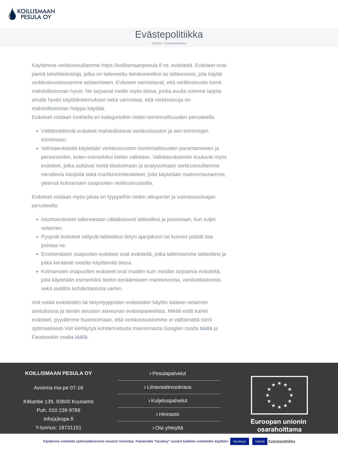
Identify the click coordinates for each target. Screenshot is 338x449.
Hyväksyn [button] (239, 441)
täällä (81, 337)
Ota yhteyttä (169, 428)
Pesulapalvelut (169, 373)
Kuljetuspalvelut (169, 401)
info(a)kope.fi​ (58, 419)
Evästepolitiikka (281, 441)
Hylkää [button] (260, 441)
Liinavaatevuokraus (169, 387)
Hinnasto (169, 414)
